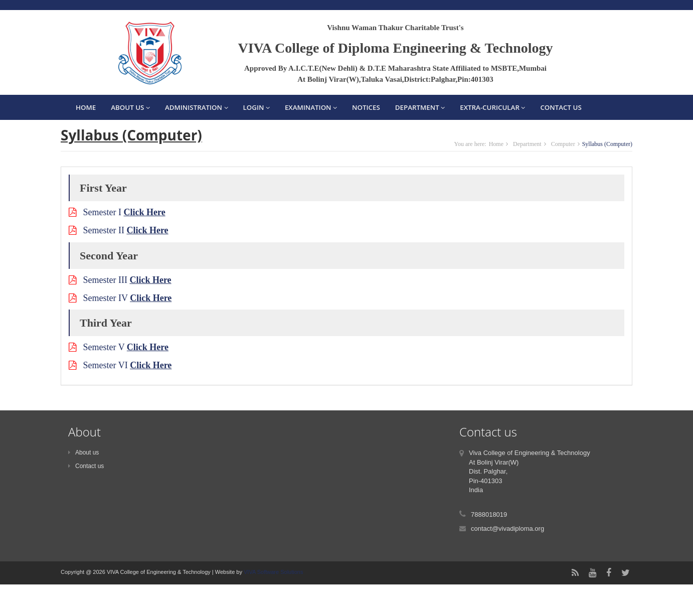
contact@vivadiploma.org (507, 528)
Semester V (118, 347)
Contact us (86, 466)
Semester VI (120, 365)
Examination (311, 107)
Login (256, 107)
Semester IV (120, 298)
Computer (563, 143)
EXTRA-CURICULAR (492, 107)
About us (83, 452)
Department (420, 107)
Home (86, 107)
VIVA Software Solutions (272, 572)
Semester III (120, 280)
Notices (366, 107)
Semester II (118, 230)
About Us (130, 107)
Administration (196, 107)
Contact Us (560, 107)
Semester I (117, 212)
